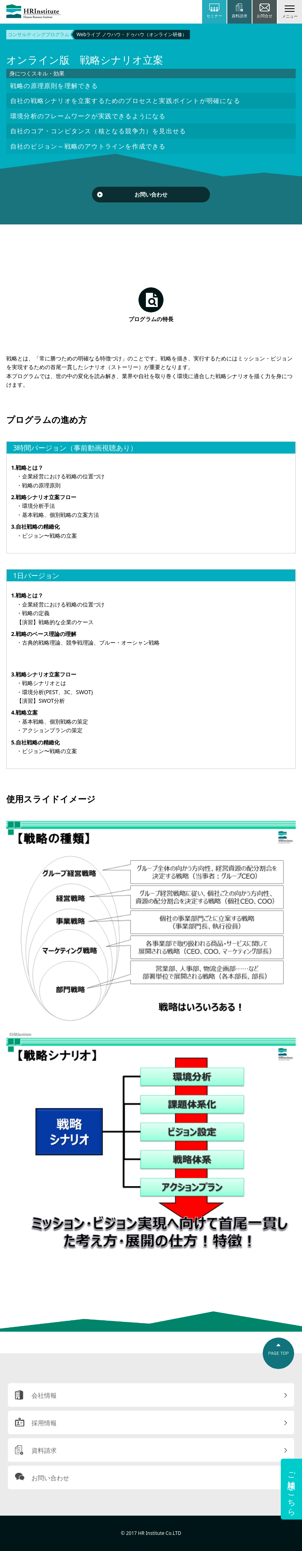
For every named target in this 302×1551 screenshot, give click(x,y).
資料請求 (44, 1450)
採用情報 (44, 1423)
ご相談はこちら (291, 1489)
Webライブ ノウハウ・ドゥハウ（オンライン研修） (131, 34)
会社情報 (44, 1395)
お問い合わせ (151, 194)
